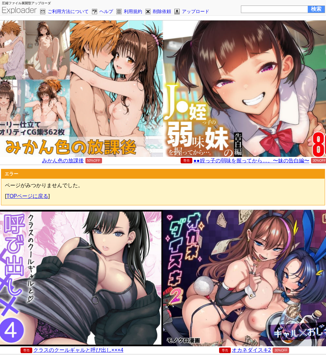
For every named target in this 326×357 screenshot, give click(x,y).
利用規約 (133, 11)
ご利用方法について (68, 11)
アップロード (195, 11)
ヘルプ (106, 11)
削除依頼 (162, 11)
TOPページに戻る (28, 196)
